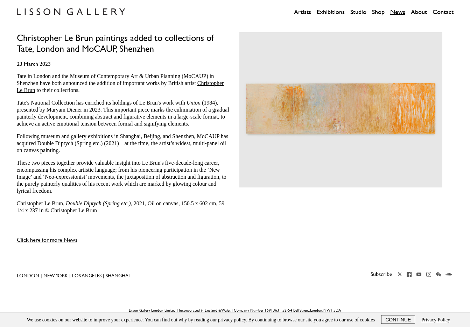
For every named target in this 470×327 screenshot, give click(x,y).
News (397, 11)
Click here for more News (47, 239)
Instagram (429, 274)
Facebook (409, 274)
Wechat (438, 274)
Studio (358, 11)
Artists (302, 11)
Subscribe (381, 274)
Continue (398, 319)
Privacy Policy (435, 319)
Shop (378, 11)
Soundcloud (448, 274)
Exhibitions (331, 11)
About (419, 11)
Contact (443, 11)
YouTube (419, 274)
